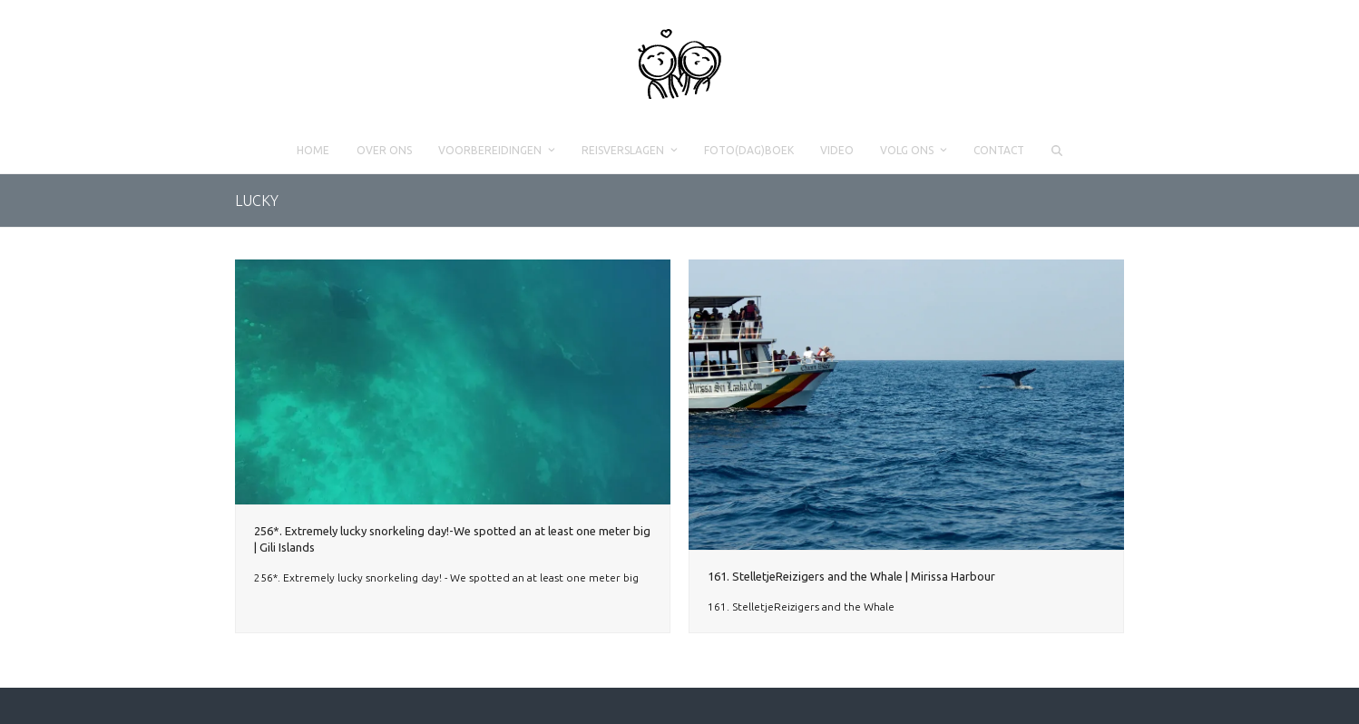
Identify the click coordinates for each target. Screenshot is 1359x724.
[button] (1056, 150)
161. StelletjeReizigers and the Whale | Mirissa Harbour (851, 576)
